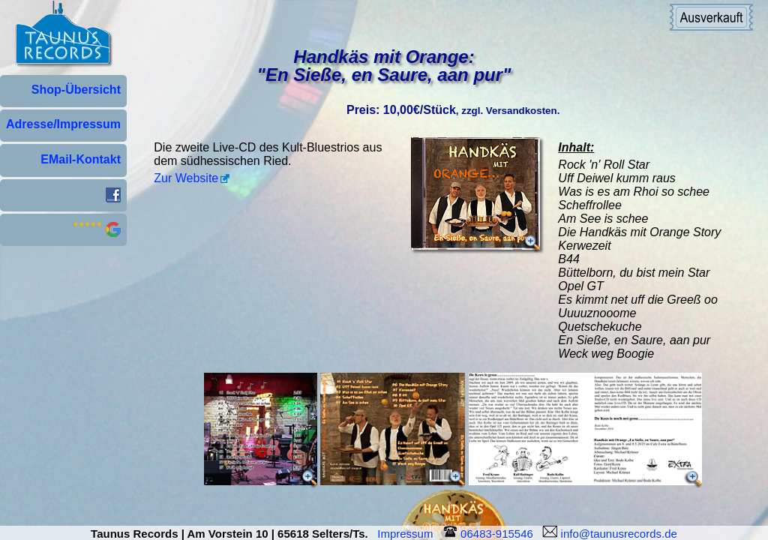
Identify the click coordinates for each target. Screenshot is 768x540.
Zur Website (186, 178)
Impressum (408, 533)
